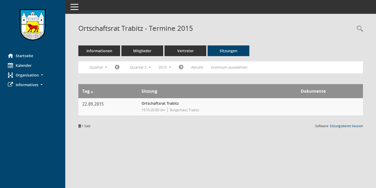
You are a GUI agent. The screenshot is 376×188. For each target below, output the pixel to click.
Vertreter (185, 50)
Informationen (99, 50)
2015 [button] (164, 67)
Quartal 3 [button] (140, 67)
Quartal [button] (98, 67)
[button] (32, 75)
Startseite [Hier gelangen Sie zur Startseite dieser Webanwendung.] (20, 55)
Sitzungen (228, 50)
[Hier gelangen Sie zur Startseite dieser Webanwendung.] (32, 24)
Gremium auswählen (229, 67)
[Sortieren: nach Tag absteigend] (92, 91)
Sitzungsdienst (346, 126)
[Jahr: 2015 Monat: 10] (181, 67)
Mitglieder (142, 50)
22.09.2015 (93, 103)
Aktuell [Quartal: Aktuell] (197, 67)
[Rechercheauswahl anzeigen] (358, 29)
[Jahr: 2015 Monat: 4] (117, 67)
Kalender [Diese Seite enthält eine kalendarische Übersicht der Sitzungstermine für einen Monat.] (20, 65)
